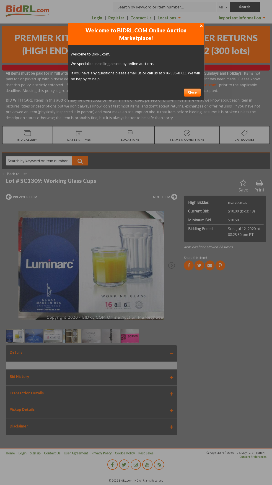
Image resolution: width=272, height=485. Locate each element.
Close (192, 92)
